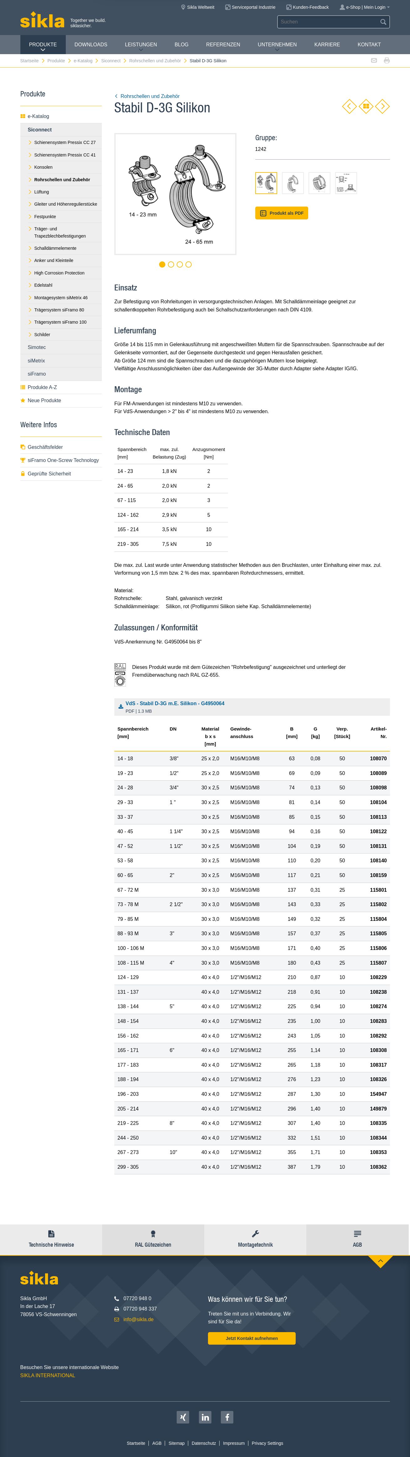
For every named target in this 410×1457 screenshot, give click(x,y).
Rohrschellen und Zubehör (158, 60)
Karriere (327, 44)
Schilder (39, 334)
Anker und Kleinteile (51, 260)
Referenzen (223, 44)
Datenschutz (204, 1443)
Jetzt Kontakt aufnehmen (252, 1338)
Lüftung (38, 191)
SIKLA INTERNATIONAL (47, 1375)
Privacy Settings (267, 1443)
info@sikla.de (138, 1319)
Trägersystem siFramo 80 (56, 309)
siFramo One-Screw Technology (59, 460)
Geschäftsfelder (41, 447)
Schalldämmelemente (52, 248)
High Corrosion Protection (56, 272)
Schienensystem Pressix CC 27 (62, 142)
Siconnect (114, 60)
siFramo (37, 374)
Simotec (37, 347)
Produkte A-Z (38, 387)
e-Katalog (86, 60)
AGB (157, 1443)
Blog (182, 44)
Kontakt (369, 44)
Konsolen (40, 167)
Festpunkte (42, 216)
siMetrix (36, 360)
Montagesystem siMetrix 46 (58, 297)
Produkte (43, 47)
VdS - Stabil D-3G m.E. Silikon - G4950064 (253, 708)
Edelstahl (40, 285)
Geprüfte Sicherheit (45, 473)
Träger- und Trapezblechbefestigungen (57, 232)
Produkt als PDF (282, 213)
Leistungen (141, 47)
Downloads (91, 44)
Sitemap (176, 1443)
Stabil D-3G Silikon (208, 60)
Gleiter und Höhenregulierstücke (62, 204)
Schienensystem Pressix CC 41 (62, 154)
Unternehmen (277, 47)
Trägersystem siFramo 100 (57, 322)
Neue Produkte (40, 400)
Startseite (32, 60)
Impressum (234, 1443)
